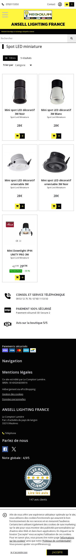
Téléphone (9, 433)
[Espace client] (60, 4)
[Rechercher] (71, 38)
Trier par (8, 65)
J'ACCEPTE (57, 552)
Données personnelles (14, 399)
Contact (51, 4)
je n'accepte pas (19, 552)
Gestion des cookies (12, 394)
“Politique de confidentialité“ (56, 540)
